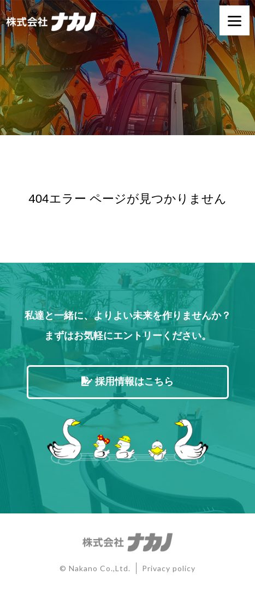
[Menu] (235, 20)
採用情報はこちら (127, 381)
